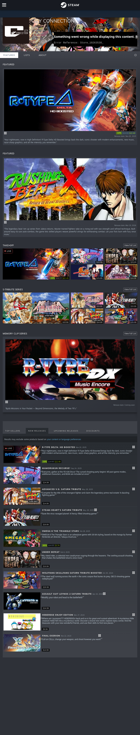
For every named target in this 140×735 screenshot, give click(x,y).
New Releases (37, 431)
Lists (27, 55)
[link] (126, 133)
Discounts (93, 431)
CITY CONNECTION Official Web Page (40, 31)
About (43, 55)
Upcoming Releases (66, 431)
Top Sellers (12, 431)
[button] (70, 454)
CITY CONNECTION (52, 21)
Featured (9, 55)
